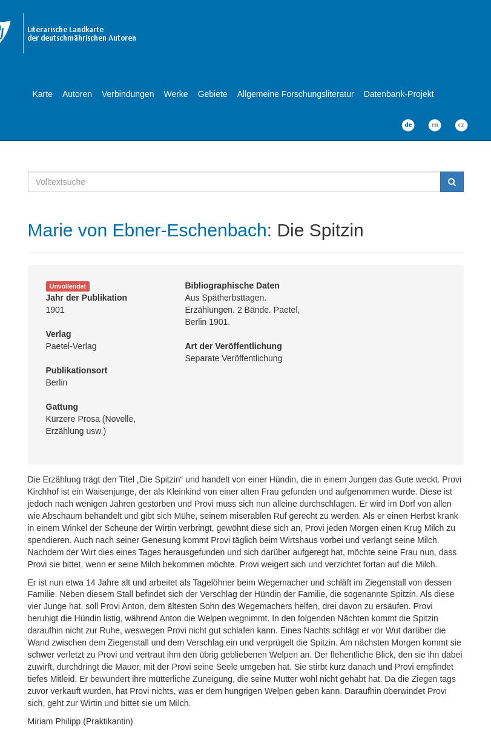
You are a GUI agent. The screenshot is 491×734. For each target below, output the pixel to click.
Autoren (77, 94)
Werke (175, 94)
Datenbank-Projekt (399, 94)
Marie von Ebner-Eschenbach (147, 230)
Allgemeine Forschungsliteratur (295, 94)
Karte (43, 94)
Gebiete (213, 94)
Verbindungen (128, 94)
